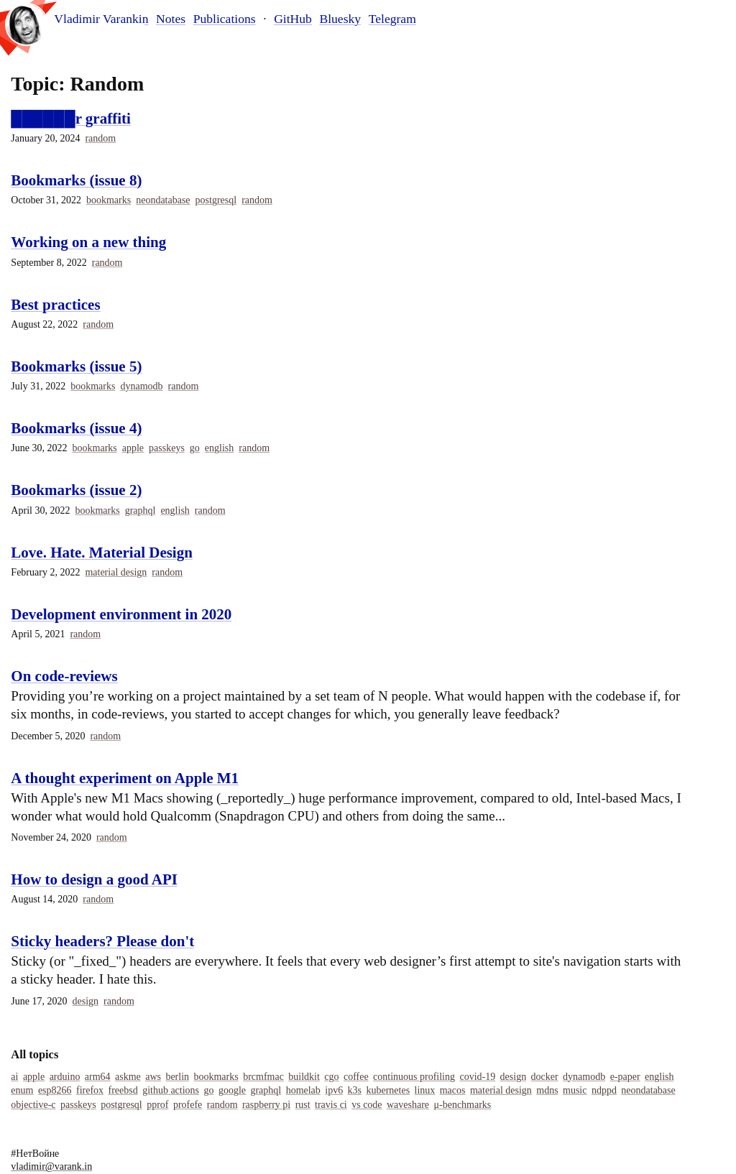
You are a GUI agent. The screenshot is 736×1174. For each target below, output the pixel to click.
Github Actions (170, 1090)
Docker (544, 1076)
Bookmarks (108, 200)
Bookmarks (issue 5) (76, 366)
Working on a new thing (88, 242)
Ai (14, 1076)
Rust (302, 1104)
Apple (133, 448)
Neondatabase (163, 200)
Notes (170, 18)
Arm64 (98, 1076)
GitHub (293, 18)
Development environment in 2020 (121, 614)
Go (195, 448)
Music (574, 1090)
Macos (453, 1090)
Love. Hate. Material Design (102, 552)
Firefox (90, 1090)
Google (232, 1090)
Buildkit (304, 1076)
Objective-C (33, 1104)
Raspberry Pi (266, 1104)
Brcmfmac (263, 1076)
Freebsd (123, 1090)
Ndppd (604, 1090)
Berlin (177, 1076)
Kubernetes (388, 1090)
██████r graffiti (70, 118)
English (219, 448)
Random (100, 138)
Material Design (116, 572)
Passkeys (167, 448)
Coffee (356, 1076)
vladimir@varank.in (51, 1166)
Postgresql (216, 200)
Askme (128, 1076)
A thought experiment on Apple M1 (125, 778)
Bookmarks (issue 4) (76, 428)
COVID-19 (477, 1076)
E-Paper (625, 1076)
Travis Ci (331, 1104)
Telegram (392, 18)
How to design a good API (94, 879)
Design (86, 1001)
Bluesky (340, 18)
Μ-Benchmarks (463, 1104)
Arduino (65, 1076)
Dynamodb (141, 386)
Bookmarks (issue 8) (76, 180)
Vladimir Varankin (101, 19)
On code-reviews (64, 676)
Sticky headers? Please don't (102, 941)
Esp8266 (55, 1090)
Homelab (303, 1090)
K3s (355, 1090)
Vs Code (366, 1104)
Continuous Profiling (414, 1076)
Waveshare (408, 1104)
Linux (425, 1090)
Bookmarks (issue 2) (76, 490)
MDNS (547, 1090)
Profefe (187, 1104)
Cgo (331, 1076)
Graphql (140, 510)
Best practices (55, 304)
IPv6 (334, 1090)
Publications (224, 18)
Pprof (157, 1104)
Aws (153, 1076)
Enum (22, 1090)
